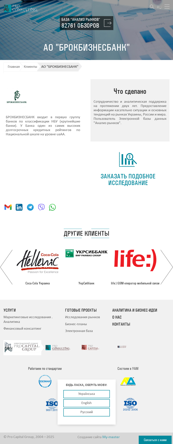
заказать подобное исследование (128, 179)
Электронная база (79, 331)
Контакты (121, 324)
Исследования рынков (82, 317)
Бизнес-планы (76, 324)
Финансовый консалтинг (22, 329)
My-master (111, 437)
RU (159, 7)
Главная (14, 67)
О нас (117, 317)
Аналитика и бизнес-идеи (134, 310)
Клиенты (30, 67)
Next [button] (166, 267)
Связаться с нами (155, 440)
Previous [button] (6, 267)
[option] (37, 267)
